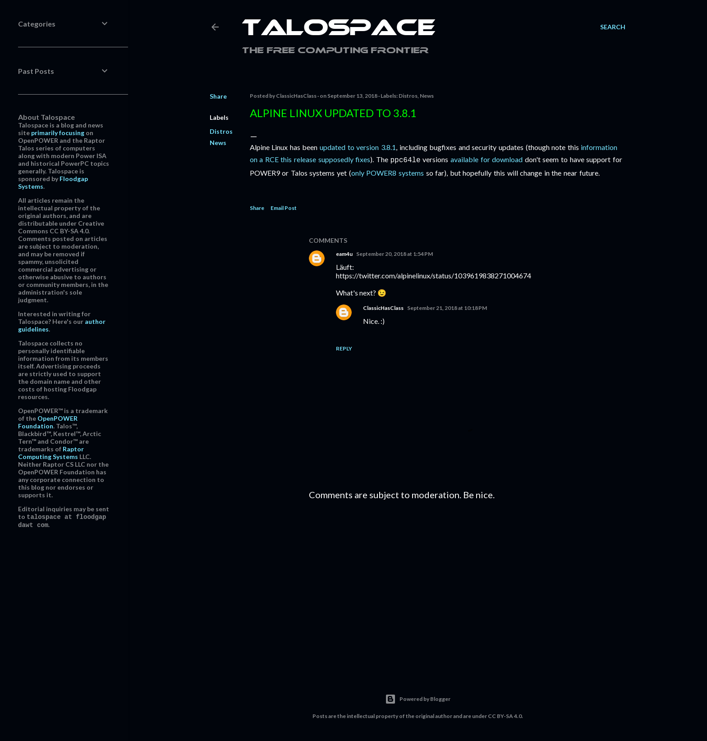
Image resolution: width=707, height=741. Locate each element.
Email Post (284, 207)
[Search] (612, 27)
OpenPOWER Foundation (48, 422)
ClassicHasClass (383, 307)
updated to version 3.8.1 (358, 147)
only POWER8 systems (387, 172)
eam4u (344, 253)
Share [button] (218, 96)
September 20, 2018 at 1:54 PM (394, 253)
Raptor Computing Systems (51, 452)
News (218, 142)
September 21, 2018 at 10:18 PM (447, 307)
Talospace (338, 29)
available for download (486, 159)
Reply (344, 347)
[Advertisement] (467, 585)
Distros (221, 131)
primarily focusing (57, 132)
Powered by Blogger (417, 698)
